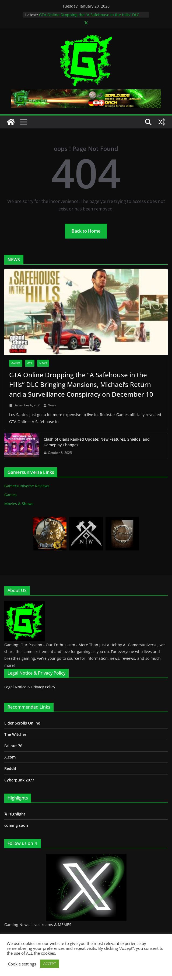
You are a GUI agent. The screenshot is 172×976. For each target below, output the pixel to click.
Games (15, 363)
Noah (52, 405)
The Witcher (15, 734)
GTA (29, 363)
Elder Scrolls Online (22, 723)
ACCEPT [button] (49, 963)
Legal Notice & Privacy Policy (29, 686)
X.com (10, 757)
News (43, 363)
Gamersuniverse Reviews (27, 485)
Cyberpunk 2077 (19, 780)
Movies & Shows (18, 503)
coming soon (16, 825)
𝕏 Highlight (14, 814)
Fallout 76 (13, 745)
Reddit (10, 768)
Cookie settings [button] (22, 963)
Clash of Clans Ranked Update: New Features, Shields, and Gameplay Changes (97, 442)
